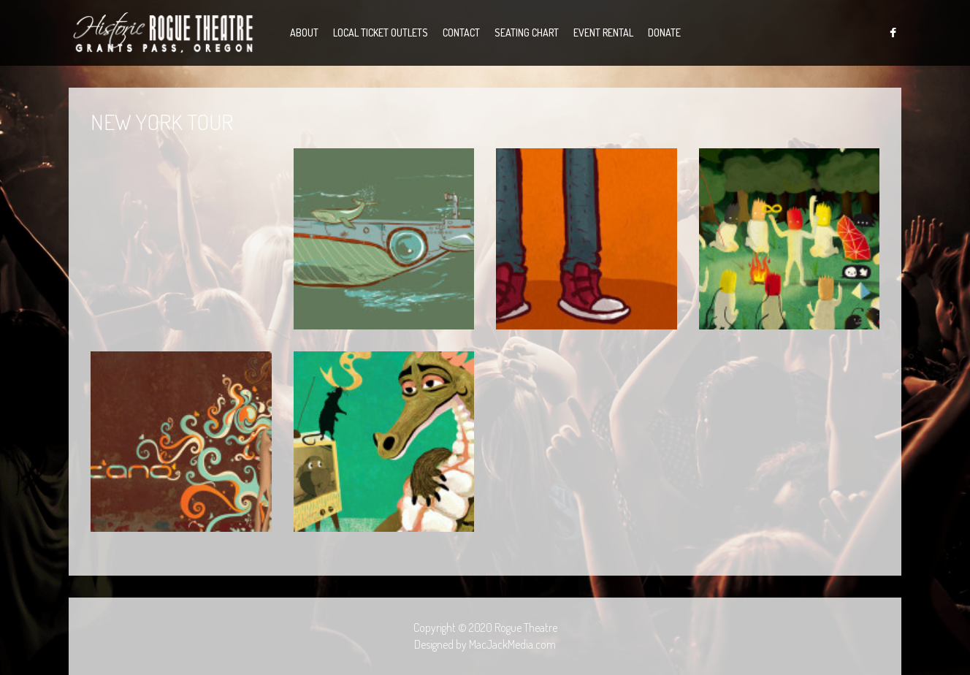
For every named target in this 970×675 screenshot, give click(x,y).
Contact (461, 32)
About (304, 32)
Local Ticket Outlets (380, 32)
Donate (664, 32)
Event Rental (603, 32)
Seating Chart (526, 32)
